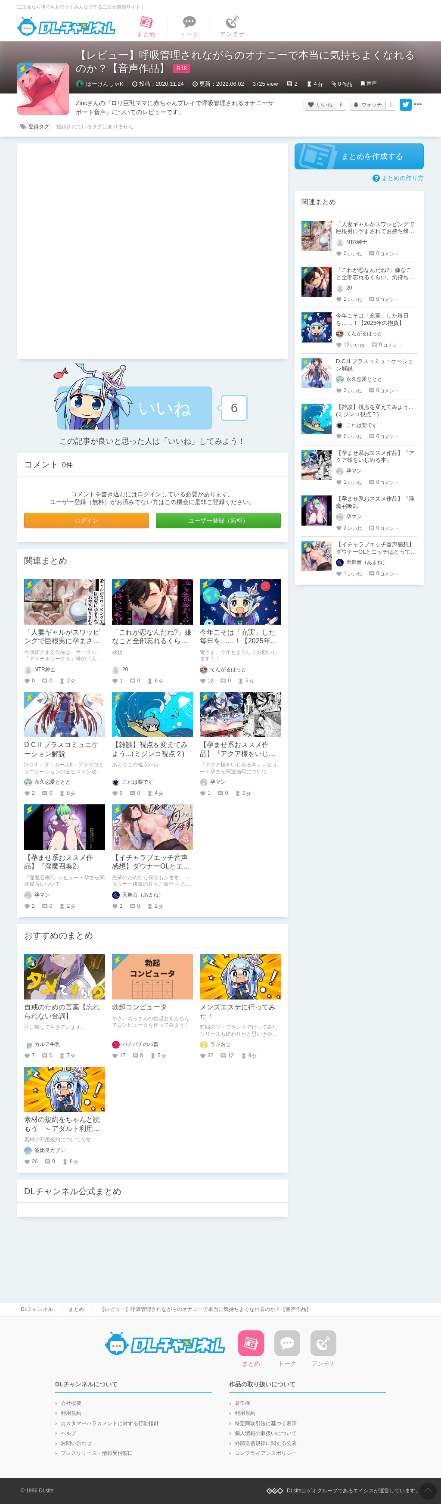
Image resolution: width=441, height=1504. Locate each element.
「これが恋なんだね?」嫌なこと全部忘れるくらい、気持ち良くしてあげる (375, 277)
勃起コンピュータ (139, 1007)
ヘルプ (68, 1433)
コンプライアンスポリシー (266, 1453)
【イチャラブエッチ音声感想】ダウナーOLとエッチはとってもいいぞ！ (151, 866)
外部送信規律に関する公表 (266, 1443)
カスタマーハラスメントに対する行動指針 (110, 1423)
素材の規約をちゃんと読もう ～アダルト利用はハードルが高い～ (62, 1128)
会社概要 (71, 1403)
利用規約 (71, 1413)
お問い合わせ (76, 1443)
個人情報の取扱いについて (266, 1433)
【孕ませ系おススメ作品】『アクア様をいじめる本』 (238, 753)
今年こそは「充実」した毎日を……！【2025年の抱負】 (238, 641)
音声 (371, 83)
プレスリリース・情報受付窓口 (97, 1453)
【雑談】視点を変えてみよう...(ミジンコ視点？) (374, 410)
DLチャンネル (66, 26)
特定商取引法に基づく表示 (266, 1423)
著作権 (242, 1403)
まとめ (76, 1309)
